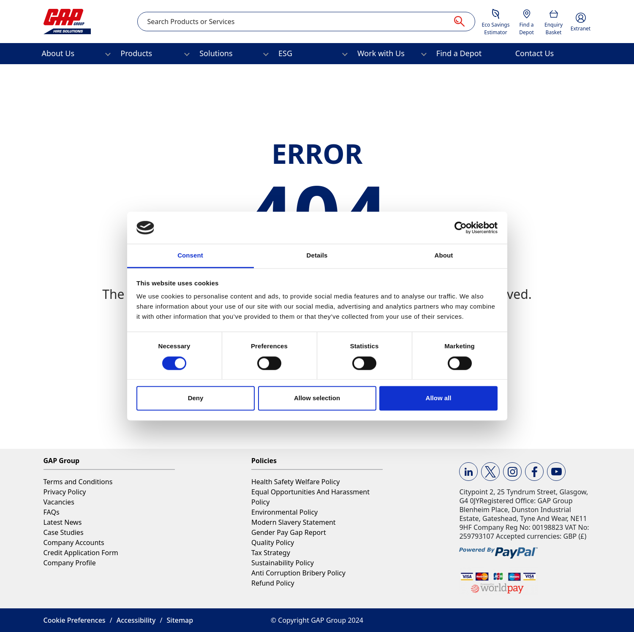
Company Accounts (74, 542)
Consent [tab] (190, 255)
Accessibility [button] (136, 620)
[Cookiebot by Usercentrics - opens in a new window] (461, 227)
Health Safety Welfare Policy (295, 481)
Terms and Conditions (78, 481)
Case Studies (64, 532)
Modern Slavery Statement (293, 522)
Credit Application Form (81, 552)
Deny (196, 398)
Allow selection (317, 398)
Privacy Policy (65, 491)
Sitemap (180, 620)
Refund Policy (272, 583)
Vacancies (59, 502)
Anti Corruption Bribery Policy (298, 573)
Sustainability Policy (282, 562)
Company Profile (70, 562)
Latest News (63, 522)
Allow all (439, 398)
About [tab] (444, 255)
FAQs (52, 512)
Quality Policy (272, 542)
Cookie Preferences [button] (75, 620)
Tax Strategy (270, 552)
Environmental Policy (284, 512)
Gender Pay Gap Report (288, 532)
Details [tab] (317, 255)
